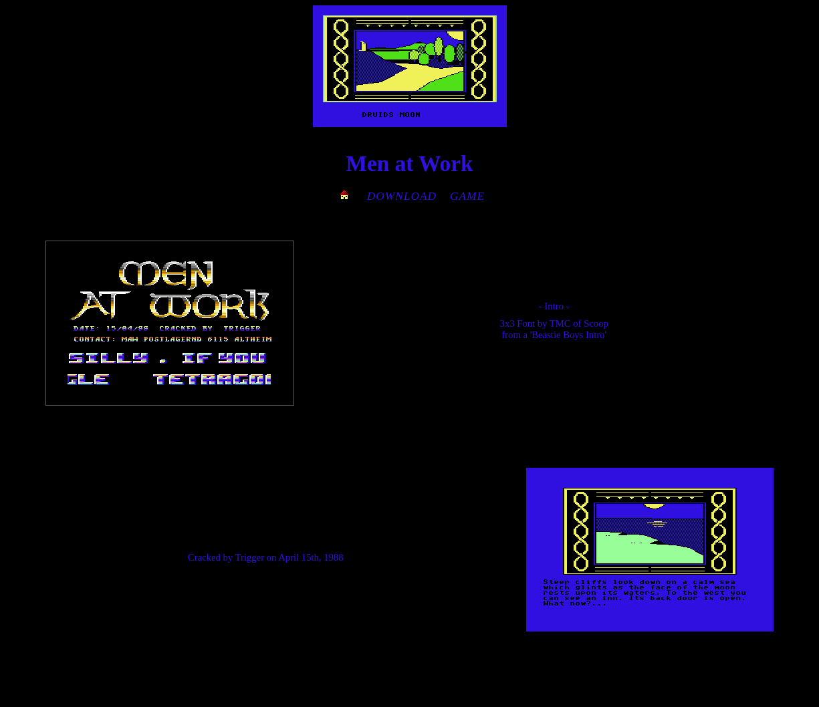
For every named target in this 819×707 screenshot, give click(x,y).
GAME (467, 196)
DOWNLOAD (402, 196)
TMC (560, 323)
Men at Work (409, 163)
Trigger (249, 557)
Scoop (596, 323)
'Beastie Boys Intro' (568, 334)
